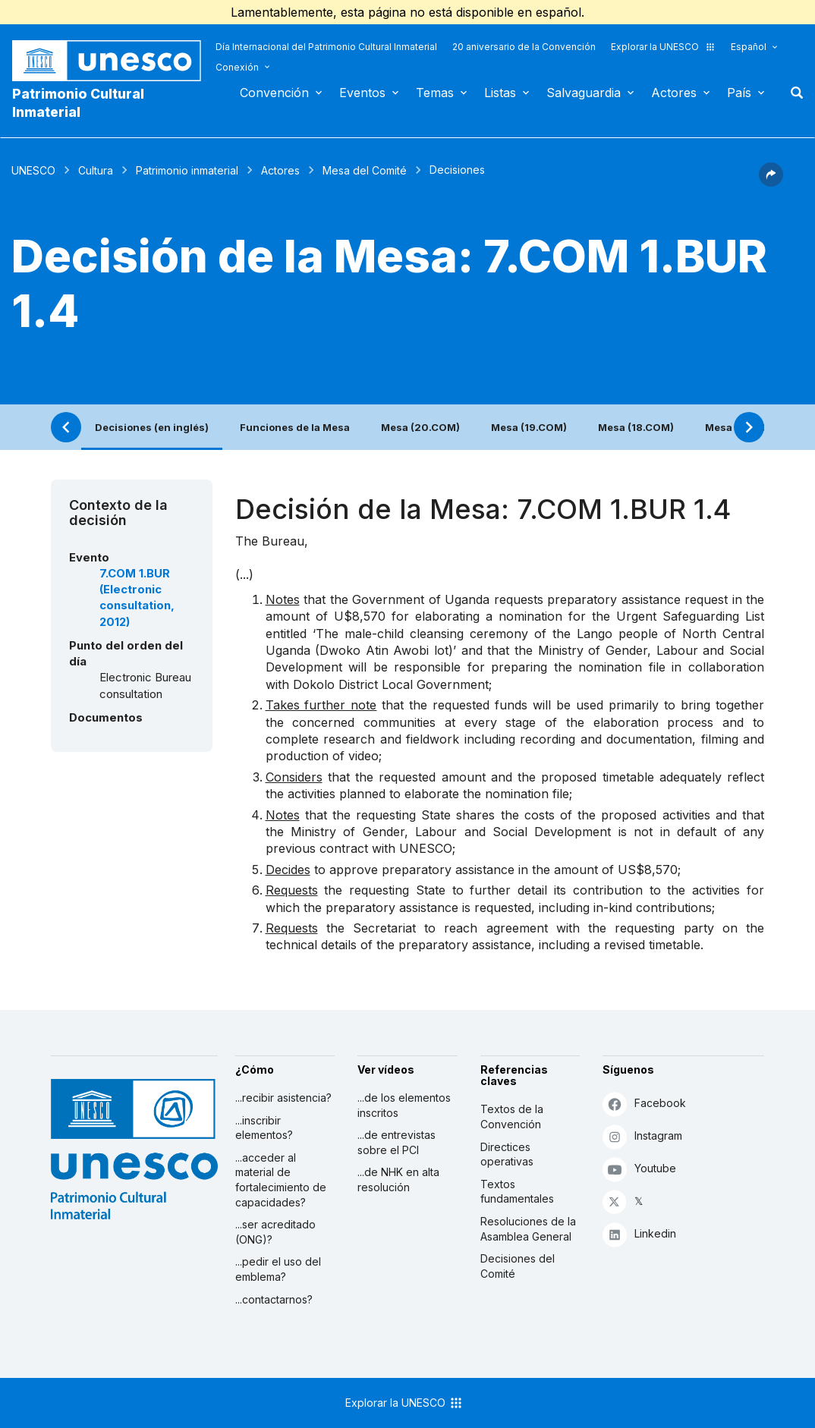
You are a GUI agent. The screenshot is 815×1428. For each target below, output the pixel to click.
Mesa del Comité (365, 170)
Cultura (95, 170)
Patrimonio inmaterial (187, 170)
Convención (274, 92)
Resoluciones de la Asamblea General (528, 1229)
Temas (435, 92)
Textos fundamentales (517, 1192)
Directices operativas (506, 1154)
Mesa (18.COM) (636, 427)
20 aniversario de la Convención (524, 46)
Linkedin (639, 1234)
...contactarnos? (274, 1299)
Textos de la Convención (511, 1116)
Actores (674, 92)
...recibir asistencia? (283, 1097)
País (739, 92)
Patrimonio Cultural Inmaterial (78, 103)
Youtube (639, 1169)
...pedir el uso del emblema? (278, 1269)
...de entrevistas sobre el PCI (396, 1142)
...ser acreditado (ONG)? (275, 1232)
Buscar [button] (792, 92)
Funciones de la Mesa (295, 427)
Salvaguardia (583, 92)
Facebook (644, 1103)
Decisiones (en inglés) (152, 427)
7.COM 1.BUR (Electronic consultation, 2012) (137, 598)
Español (748, 46)
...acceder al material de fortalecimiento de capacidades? (280, 1180)
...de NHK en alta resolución (398, 1179)
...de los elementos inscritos (404, 1105)
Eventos (362, 92)
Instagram (642, 1136)
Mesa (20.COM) (420, 427)
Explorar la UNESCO (663, 46)
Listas (500, 92)
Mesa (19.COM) (529, 427)
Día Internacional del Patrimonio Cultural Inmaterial (326, 46)
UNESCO (33, 170)
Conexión (237, 67)
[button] (771, 182)
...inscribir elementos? (264, 1128)
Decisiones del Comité (517, 1266)
